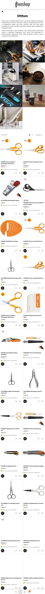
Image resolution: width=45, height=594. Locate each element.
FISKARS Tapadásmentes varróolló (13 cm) (33, 504)
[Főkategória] (2, 11)
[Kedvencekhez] (16, 173)
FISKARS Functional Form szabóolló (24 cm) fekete (33, 203)
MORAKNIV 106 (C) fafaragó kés (32, 428)
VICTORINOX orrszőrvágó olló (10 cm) (10, 504)
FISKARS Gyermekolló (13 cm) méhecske (31, 541)
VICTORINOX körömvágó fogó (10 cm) (32, 392)
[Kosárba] (2, 173)
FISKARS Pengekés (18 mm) (8, 466)
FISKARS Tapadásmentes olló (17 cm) (10, 429)
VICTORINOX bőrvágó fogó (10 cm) (10, 540)
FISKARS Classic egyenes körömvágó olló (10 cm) (8, 316)
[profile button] (24, 592)
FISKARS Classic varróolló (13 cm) (32, 241)
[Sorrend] (39, 135)
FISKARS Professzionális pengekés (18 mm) (33, 466)
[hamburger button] (16, 592)
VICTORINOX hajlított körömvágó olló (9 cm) (10, 392)
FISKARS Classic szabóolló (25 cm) (33, 278)
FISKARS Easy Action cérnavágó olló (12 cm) (11, 578)
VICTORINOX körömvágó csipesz (10, 200)
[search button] (20, 592)
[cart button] (29, 592)
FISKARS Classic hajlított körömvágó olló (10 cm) (8, 162)
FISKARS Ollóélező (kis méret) (9, 241)
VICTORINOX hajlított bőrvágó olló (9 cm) (11, 279)
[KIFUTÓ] (25, 200)
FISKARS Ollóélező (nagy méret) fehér (32, 316)
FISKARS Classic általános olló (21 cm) (33, 162)
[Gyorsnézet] (20, 173)
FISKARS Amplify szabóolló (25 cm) (33, 578)
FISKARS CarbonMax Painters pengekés (9, 353)
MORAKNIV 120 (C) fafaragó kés (32, 352)
